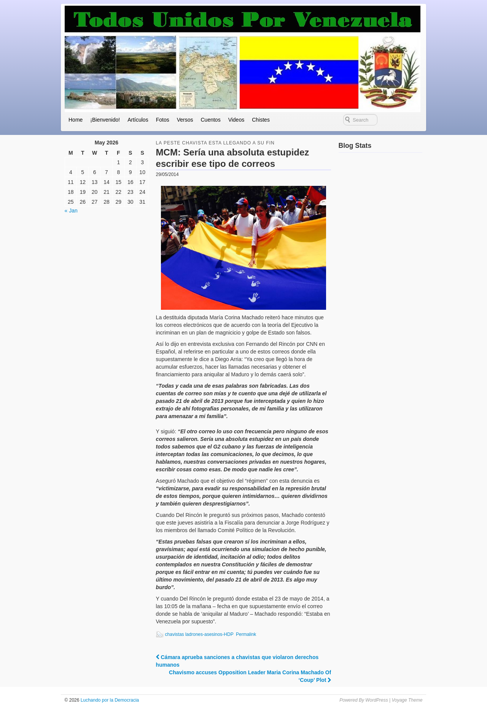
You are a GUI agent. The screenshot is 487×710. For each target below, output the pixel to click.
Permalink (246, 634)
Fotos (162, 120)
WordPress (376, 700)
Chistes (261, 120)
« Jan (71, 211)
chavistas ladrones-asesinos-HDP (199, 634)
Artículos (137, 120)
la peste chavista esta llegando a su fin (215, 143)
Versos (185, 120)
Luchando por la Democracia (109, 700)
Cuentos (210, 120)
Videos (236, 120)
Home (75, 120)
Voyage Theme (407, 700)
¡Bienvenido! (105, 120)
